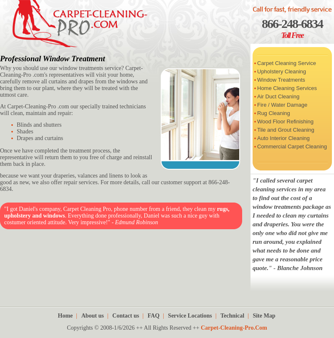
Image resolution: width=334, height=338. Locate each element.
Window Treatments (281, 80)
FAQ (154, 316)
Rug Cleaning (273, 113)
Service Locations (190, 316)
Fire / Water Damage (282, 105)
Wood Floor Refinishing (285, 121)
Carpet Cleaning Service (286, 63)
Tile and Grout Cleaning (285, 130)
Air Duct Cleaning (278, 96)
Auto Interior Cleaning (283, 138)
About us (92, 316)
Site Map (264, 316)
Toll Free (292, 35)
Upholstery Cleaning (281, 71)
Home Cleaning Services (287, 88)
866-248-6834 (292, 23)
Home (65, 316)
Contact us (125, 316)
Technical (232, 316)
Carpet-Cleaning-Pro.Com (234, 328)
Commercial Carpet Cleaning (292, 146)
